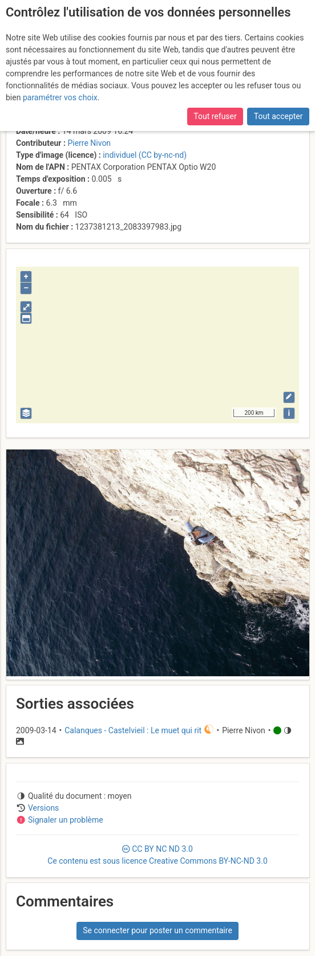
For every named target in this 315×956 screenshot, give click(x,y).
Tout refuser (214, 116)
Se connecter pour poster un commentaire (157, 930)
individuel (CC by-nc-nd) (145, 155)
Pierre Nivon (89, 143)
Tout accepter (278, 116)
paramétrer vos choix (60, 97)
